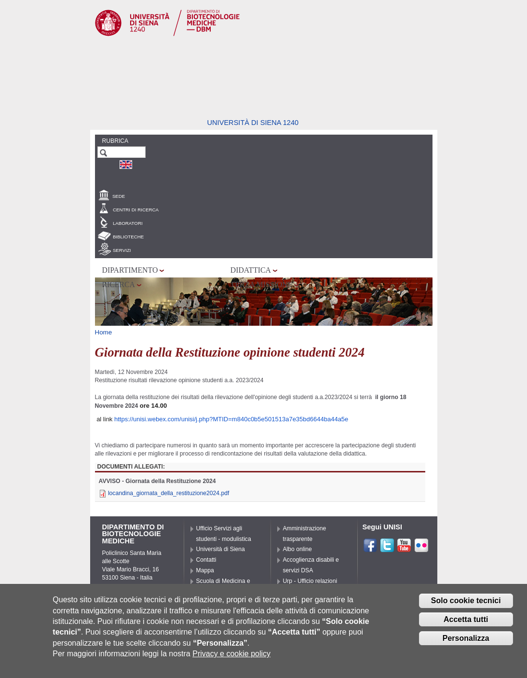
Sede (118, 196)
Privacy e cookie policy (231, 657)
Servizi (122, 250)
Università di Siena (220, 549)
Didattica (250, 270)
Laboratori (128, 223)
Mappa (205, 570)
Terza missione (261, 284)
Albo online (297, 549)
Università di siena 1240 (253, 122)
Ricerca (118, 284)
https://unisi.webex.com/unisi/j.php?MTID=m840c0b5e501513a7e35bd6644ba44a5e (231, 419)
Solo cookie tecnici (466, 604)
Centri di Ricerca (136, 209)
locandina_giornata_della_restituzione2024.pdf (168, 493)
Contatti (206, 559)
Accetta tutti (466, 623)
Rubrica (115, 141)
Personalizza (466, 642)
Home (103, 332)
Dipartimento (130, 270)
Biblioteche (128, 236)
